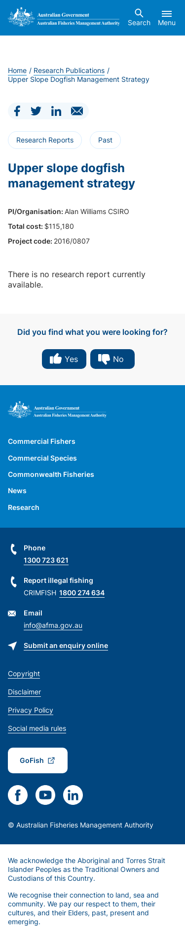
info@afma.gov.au (53, 625)
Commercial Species (42, 458)
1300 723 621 (46, 560)
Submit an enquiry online (66, 645)
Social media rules (37, 728)
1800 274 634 (82, 592)
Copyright (24, 673)
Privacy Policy (30, 710)
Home (17, 70)
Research (23, 507)
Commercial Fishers (41, 441)
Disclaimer (24, 691)
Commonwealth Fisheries (51, 474)
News (17, 490)
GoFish (32, 760)
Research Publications (69, 70)
